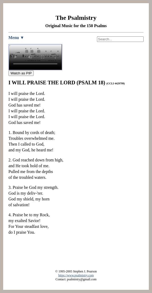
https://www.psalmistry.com (76, 275)
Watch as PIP (21, 73)
